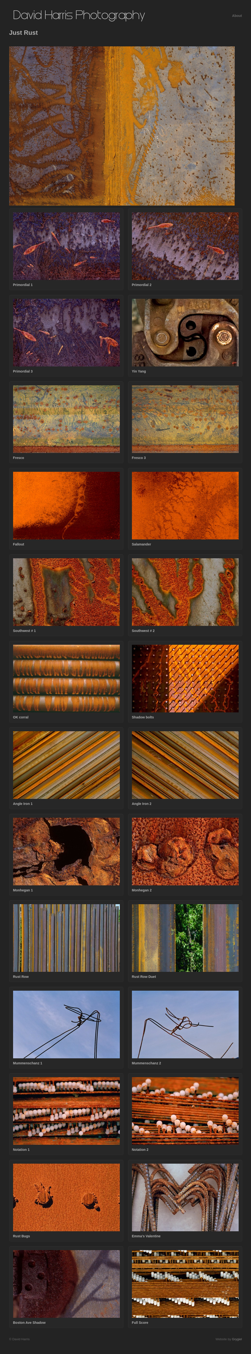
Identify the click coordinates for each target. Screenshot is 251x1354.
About (237, 15)
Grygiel (237, 1339)
